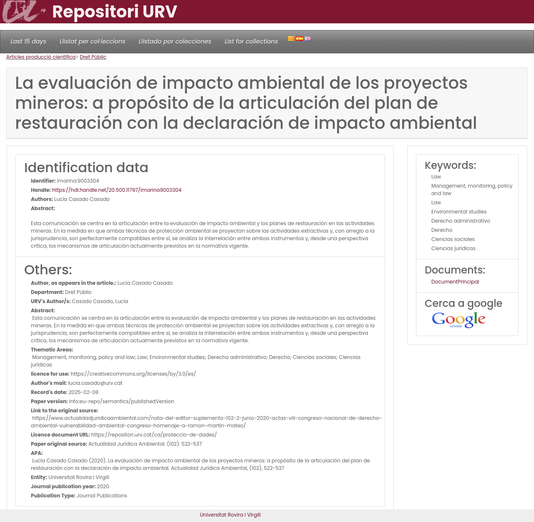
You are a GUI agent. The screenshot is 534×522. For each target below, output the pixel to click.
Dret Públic (93, 56)
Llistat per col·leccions (93, 41)
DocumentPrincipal (455, 281)
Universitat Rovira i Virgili (230, 514)
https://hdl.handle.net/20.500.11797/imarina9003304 (116, 189)
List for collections (251, 41)
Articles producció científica (41, 56)
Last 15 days (28, 41)
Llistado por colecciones (175, 41)
